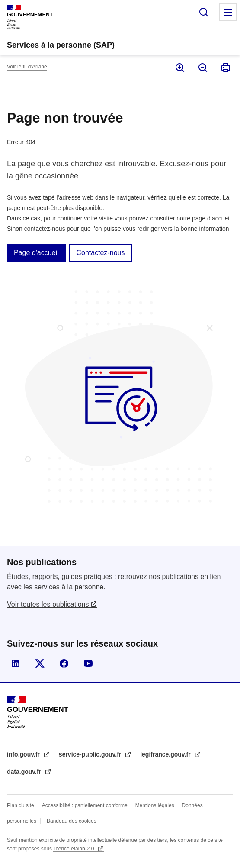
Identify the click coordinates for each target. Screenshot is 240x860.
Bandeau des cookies (71, 821)
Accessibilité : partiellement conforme (85, 805)
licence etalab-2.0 (74, 849)
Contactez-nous (100, 252)
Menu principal (228, 12)
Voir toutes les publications (48, 604)
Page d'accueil (36, 252)
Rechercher (203, 12)
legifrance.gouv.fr (166, 754)
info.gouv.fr (24, 754)
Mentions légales (154, 805)
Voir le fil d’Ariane (27, 67)
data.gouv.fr (25, 771)
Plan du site (20, 805)
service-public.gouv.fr (91, 754)
